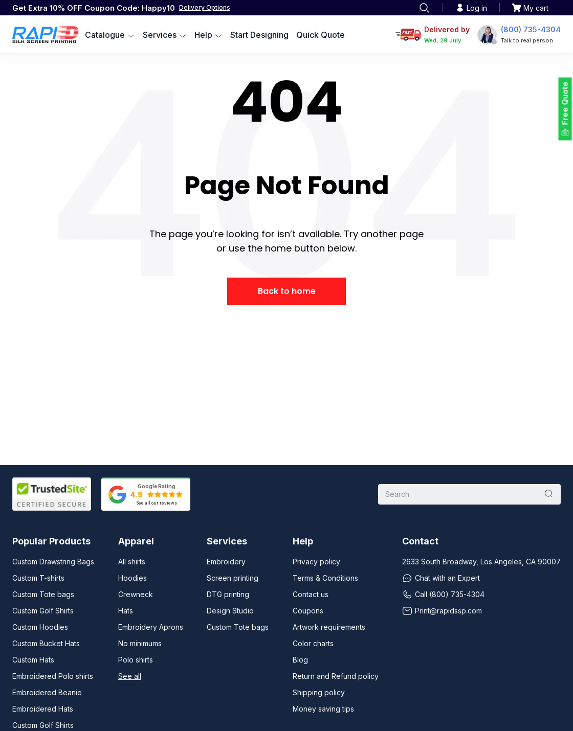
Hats (125, 610)
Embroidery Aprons (150, 627)
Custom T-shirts (38, 578)
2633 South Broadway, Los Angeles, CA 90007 (481, 561)
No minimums (140, 643)
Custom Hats (33, 659)
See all (129, 676)
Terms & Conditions (325, 578)
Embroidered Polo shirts (52, 676)
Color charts (313, 643)
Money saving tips (323, 708)
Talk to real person (527, 40)
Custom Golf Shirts (43, 610)
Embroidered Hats (42, 708)
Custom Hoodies (40, 627)
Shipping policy (319, 692)
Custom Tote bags (43, 594)
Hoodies (132, 578)
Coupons (308, 610)
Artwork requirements (329, 627)
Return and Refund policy (336, 676)
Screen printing (232, 578)
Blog (300, 659)
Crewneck (135, 594)
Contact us (310, 594)
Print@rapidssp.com (442, 611)
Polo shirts (135, 659)
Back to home (287, 291)
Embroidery (226, 561)
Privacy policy (316, 561)
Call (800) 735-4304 (443, 594)
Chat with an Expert (441, 578)
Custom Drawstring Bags (53, 561)
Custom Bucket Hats (46, 643)
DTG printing (228, 594)
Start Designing (259, 35)
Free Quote (565, 103)
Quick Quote (320, 35)
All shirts (131, 561)
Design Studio (230, 610)
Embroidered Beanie (47, 692)
